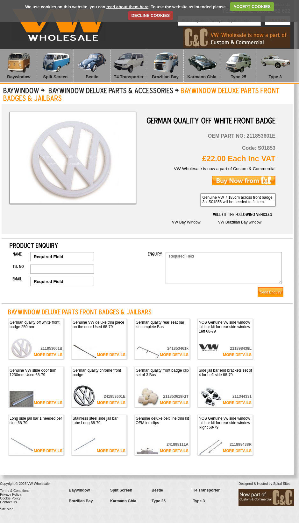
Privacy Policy (10, 494)
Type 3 (274, 76)
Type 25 (238, 76)
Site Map (6, 509)
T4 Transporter (128, 76)
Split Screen (55, 76)
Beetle (92, 76)
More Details (48, 355)
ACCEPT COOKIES (252, 6)
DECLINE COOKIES (150, 15)
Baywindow (18, 76)
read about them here (127, 6)
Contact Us (8, 502)
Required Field (224, 268)
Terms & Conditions (14, 490)
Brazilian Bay (165, 76)
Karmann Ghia (201, 76)
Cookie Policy (10, 498)
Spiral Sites (281, 483)
